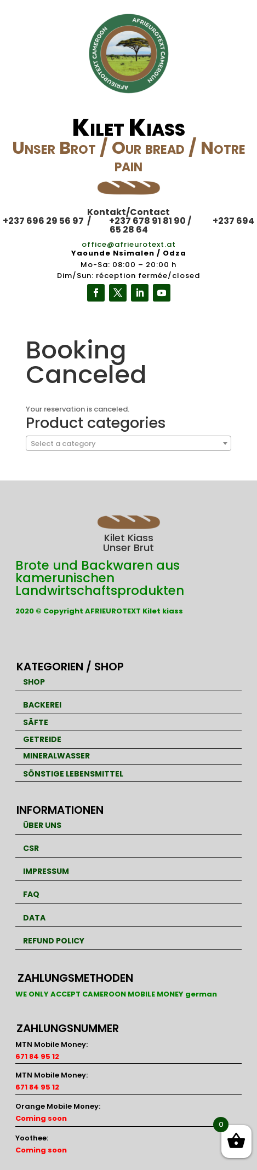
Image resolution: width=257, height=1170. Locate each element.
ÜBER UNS (42, 825)
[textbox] (128, 443)
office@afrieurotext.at (129, 244)
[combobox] (128, 443)
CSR (31, 848)
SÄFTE (35, 722)
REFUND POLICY (53, 940)
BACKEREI (42, 704)
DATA (34, 917)
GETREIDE (42, 739)
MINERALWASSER (56, 755)
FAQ (31, 894)
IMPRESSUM (46, 871)
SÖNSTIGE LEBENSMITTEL (73, 773)
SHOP (34, 681)
